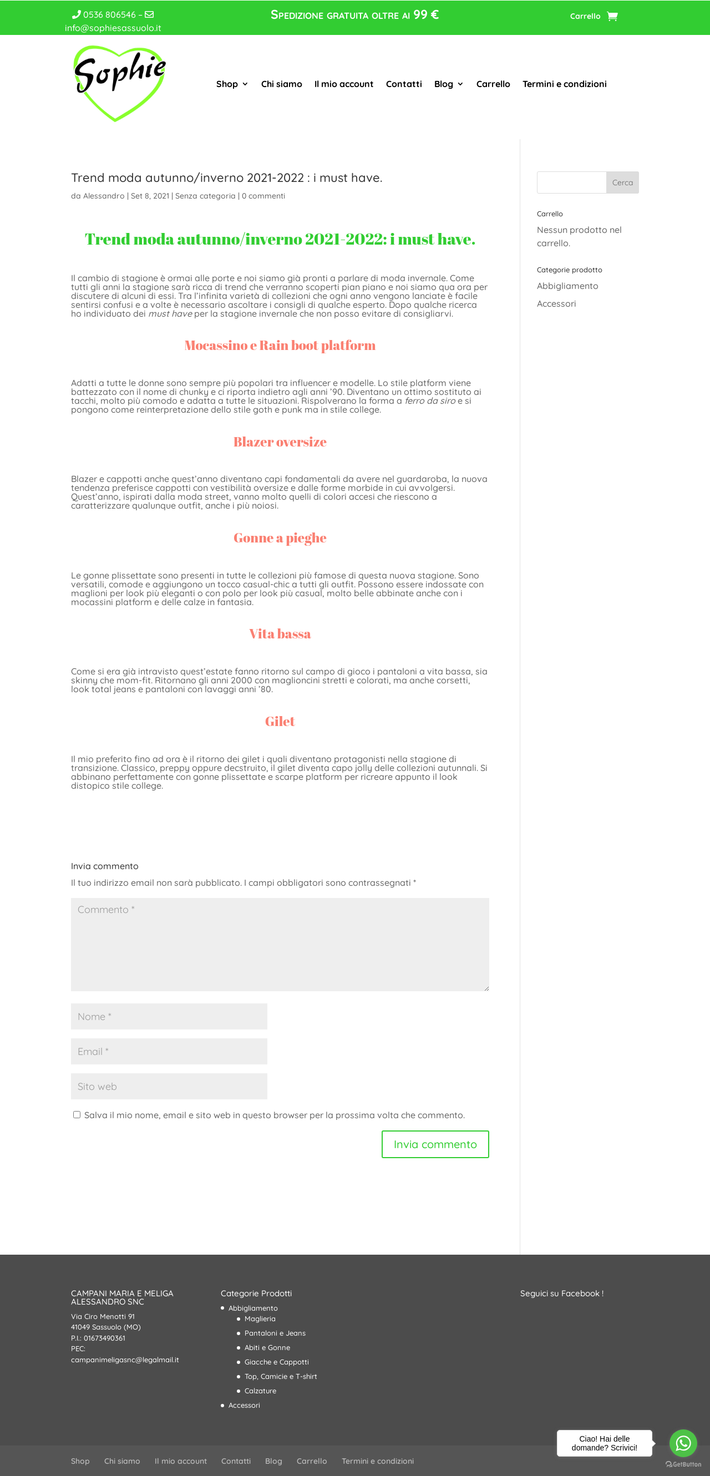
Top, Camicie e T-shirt (281, 1376)
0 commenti (263, 196)
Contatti (404, 83)
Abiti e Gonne (267, 1347)
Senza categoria (205, 196)
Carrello (585, 16)
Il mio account (344, 83)
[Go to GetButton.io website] (683, 1464)
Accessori (556, 303)
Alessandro (104, 196)
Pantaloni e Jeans (275, 1332)
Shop (227, 83)
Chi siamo (281, 83)
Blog (443, 83)
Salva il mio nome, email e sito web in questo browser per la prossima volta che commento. (274, 1114)
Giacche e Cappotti (277, 1361)
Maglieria (260, 1318)
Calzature (260, 1390)
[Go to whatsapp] (683, 1443)
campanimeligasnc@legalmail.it (125, 1359)
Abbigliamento (568, 285)
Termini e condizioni (565, 83)
